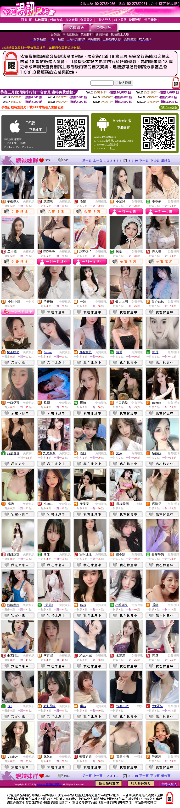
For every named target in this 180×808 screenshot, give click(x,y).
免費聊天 (28, 453)
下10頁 (155, 160)
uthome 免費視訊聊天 (49, 784)
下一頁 (144, 160)
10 (136, 160)
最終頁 (165, 160)
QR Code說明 (169, 107)
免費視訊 (28, 201)
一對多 (30, 301)
